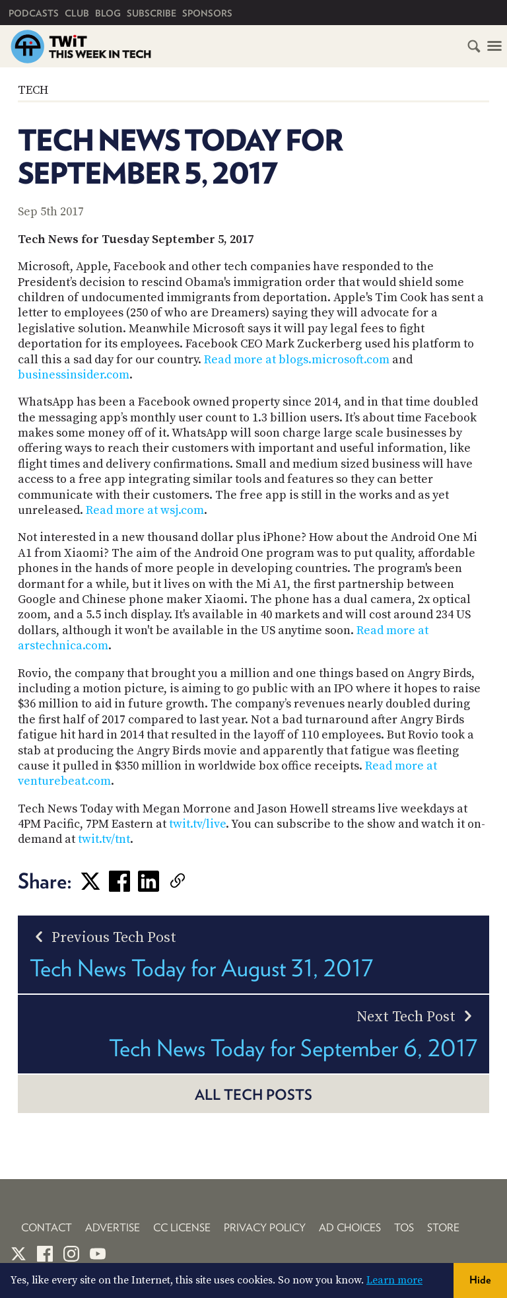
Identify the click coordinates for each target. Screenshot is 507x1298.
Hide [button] (480, 1280)
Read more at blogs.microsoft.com (296, 359)
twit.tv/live (197, 824)
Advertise (112, 1227)
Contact (46, 1227)
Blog (108, 13)
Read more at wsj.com (145, 510)
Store (443, 1227)
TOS (404, 1227)
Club (77, 13)
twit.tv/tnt (104, 839)
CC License (182, 1227)
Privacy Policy (265, 1227)
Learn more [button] (394, 1280)
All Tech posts (253, 1094)
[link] (197, 881)
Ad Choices (350, 1227)
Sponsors (207, 13)
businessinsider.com (73, 374)
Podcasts (34, 13)
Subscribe (151, 13)
